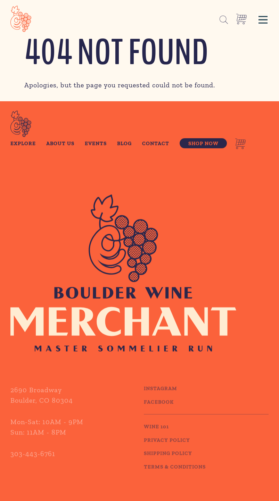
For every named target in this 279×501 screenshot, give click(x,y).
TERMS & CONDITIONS (175, 473)
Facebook (159, 408)
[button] (263, 18)
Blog (124, 144)
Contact (155, 144)
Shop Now (203, 144)
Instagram (160, 395)
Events (96, 144)
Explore (23, 144)
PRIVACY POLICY (167, 446)
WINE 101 (156, 433)
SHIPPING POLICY (168, 460)
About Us (60, 144)
